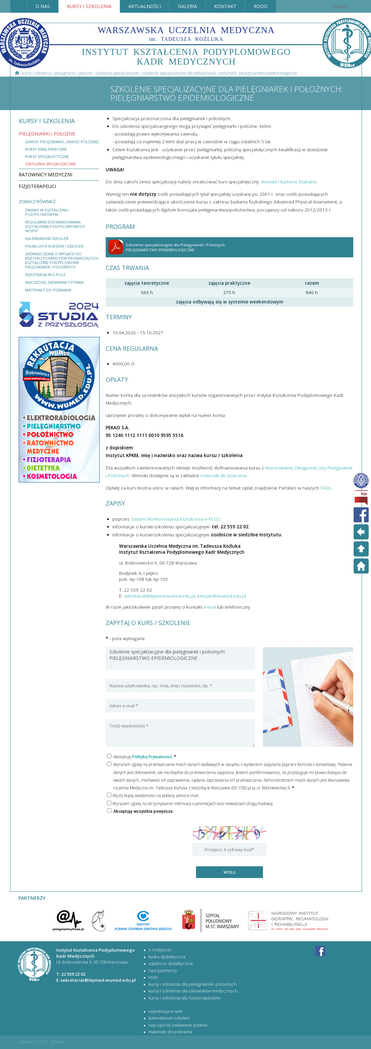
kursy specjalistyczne (47, 156)
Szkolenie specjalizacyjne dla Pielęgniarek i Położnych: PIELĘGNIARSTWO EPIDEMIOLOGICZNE (219, 73)
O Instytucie (160, 950)
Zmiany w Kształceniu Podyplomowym (47, 212)
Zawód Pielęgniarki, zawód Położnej (62, 141)
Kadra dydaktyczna (167, 957)
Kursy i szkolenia (36, 73)
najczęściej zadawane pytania (54, 282)
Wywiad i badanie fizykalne (289, 182)
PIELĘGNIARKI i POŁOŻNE (73, 73)
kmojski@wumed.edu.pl (221, 596)
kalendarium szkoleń (46, 238)
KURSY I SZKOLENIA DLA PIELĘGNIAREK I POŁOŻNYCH (193, 984)
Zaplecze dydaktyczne (171, 963)
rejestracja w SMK (165, 1011)
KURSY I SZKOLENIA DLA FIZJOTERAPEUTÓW (184, 998)
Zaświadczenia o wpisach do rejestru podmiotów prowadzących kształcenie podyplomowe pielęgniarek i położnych (61, 260)
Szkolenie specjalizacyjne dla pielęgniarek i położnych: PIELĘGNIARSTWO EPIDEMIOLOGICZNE (180, 658)
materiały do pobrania (48, 290)
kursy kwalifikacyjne (46, 149)
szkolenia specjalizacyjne (50, 163)
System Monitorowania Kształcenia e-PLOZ (175, 519)
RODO (153, 977)
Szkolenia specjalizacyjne (117, 73)
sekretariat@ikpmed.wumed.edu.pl (159, 596)
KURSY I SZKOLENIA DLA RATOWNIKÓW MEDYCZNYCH (193, 991)
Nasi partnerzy (163, 970)
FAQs (325, 488)
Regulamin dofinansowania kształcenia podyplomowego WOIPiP (55, 226)
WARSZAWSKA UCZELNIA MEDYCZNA (186, 33)
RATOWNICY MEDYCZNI (45, 174)
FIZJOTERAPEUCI (37, 186)
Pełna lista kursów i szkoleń (54, 246)
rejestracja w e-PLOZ (45, 274)
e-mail (209, 607)
